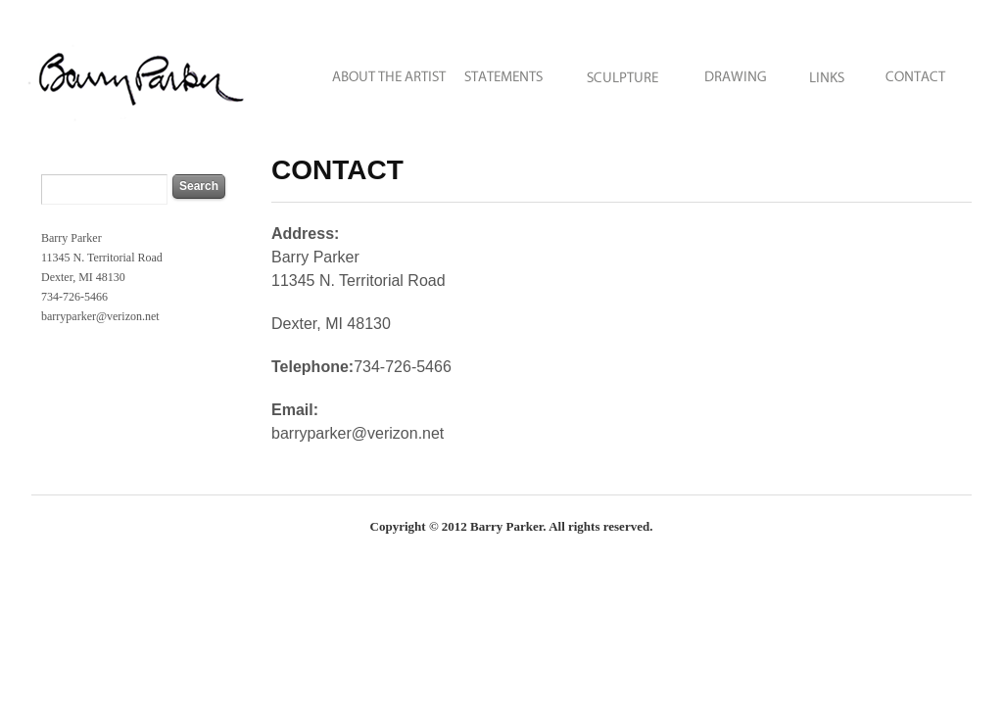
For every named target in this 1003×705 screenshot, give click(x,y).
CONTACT (922, 71)
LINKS (826, 71)
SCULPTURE (623, 71)
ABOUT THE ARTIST (376, 71)
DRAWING (735, 71)
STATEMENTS (505, 71)
